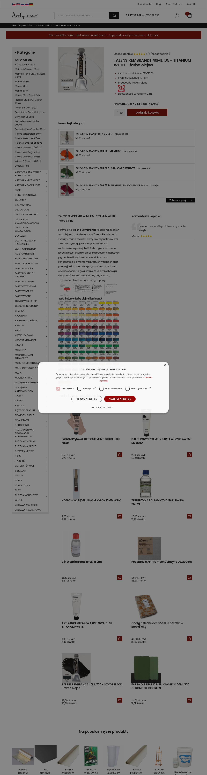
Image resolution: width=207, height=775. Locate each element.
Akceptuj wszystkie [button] (120, 398)
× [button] (165, 365)
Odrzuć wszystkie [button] (86, 398)
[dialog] (103, 387)
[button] (103, 407)
